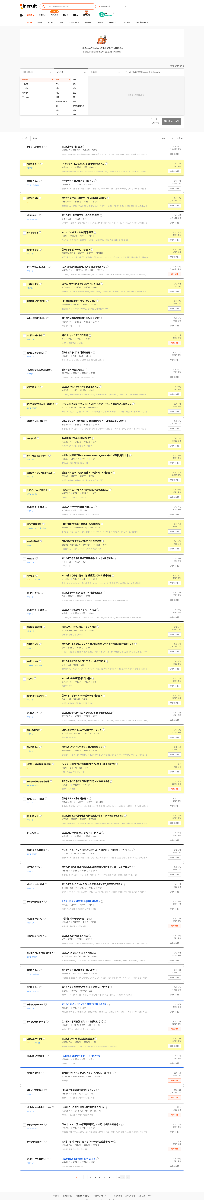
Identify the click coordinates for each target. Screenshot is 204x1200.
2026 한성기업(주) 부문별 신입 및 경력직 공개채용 (84, 198)
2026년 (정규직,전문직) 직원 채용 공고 (79, 953)
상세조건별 (73, 22)
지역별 (29, 22)
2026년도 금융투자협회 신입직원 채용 (79, 627)
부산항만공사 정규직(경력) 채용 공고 (78, 970)
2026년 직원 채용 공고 (72, 146)
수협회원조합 (32, 284)
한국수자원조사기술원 (36, 850)
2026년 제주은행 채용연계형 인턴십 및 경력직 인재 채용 (86, 575)
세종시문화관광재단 (35, 936)
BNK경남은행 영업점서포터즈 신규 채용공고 (81, 541)
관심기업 (36, 138)
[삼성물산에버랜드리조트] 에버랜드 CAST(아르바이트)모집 (88, 764)
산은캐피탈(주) (33, 387)
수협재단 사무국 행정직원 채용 (75, 918)
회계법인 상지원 (33, 1073)
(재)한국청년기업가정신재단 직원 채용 (78, 1158)
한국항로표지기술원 (35, 798)
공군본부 (30, 558)
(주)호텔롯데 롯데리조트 (37, 455)
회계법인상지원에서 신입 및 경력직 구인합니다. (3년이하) (87, 1073)
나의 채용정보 (141, 22)
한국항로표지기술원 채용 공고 (75, 798)
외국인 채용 (126, 22)
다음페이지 (123, 1177)
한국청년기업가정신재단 (37, 1159)
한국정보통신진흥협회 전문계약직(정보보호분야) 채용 (85, 781)
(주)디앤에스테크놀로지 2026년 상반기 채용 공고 (83, 266)
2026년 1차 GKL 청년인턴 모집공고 (78, 1038)
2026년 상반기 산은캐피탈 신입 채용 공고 (80, 386)
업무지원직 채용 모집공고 (73, 369)
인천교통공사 (32, 215)
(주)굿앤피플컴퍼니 (35, 1141)
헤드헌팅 (100, 22)
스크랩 (24, 138)
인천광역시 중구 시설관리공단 (39, 472)
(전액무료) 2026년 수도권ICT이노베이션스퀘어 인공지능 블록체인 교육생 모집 (96, 404)
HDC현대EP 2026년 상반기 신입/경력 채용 (81, 524)
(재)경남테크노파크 (35, 1004)
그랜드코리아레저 (34, 1038)
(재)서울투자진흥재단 (36, 318)
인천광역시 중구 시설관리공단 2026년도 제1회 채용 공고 (87, 472)
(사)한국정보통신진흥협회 (38, 781)
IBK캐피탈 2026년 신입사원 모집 (76, 438)
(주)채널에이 (32, 232)
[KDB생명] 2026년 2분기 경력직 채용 (78, 301)
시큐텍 (30, 678)
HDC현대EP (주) (34, 524)
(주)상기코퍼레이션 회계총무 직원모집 (78, 1090)
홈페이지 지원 (174, 154)
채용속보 (88, 22)
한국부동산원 (32, 249)
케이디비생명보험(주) (36, 301)
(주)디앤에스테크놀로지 (37, 266)
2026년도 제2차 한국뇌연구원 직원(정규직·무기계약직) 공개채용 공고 (92, 815)
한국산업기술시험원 (35, 884)
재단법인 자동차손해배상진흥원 (40, 953)
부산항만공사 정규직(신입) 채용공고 (77, 181)
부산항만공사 (32, 181)
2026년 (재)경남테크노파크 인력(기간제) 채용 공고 (84, 1004)
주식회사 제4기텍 (34, 335)
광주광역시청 (32, 644)
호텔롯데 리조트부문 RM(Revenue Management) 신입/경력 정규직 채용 (95, 455)
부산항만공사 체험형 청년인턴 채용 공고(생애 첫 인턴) (85, 987)
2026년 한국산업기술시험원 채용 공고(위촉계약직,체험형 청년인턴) (92, 884)
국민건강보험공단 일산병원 (38, 369)
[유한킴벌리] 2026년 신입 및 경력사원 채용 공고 (83, 163)
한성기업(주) (32, 198)
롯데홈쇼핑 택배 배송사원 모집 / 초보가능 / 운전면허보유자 (87, 1141)
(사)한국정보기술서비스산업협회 (40, 404)
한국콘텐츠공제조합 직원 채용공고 (77, 352)
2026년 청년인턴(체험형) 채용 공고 (77, 507)
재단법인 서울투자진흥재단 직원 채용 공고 (80, 318)
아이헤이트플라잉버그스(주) (39, 1107)
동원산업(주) (32, 661)
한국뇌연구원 (32, 815)
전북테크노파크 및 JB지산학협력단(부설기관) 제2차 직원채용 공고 (91, 1124)
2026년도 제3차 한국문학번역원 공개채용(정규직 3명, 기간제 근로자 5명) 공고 (96, 867)
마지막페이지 (128, 1177)
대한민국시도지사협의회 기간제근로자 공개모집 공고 (85, 489)
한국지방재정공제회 (35, 695)
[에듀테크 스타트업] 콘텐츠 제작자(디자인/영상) (83, 1107)
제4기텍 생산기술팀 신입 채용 (75, 335)
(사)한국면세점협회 (35, 901)
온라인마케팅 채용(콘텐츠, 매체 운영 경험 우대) (82, 1021)
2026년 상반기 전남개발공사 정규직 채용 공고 (82, 747)
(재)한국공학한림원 (35, 146)
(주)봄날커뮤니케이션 (36, 1021)
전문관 (111, 22)
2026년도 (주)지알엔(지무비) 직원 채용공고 (81, 832)
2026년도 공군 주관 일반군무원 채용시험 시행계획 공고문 (87, 558)
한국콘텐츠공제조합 (35, 352)
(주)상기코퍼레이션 (35, 1090)
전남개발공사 (32, 747)
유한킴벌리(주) (33, 164)
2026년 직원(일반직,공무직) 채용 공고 (79, 609)
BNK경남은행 (33, 541)
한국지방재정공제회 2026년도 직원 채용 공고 (82, 695)
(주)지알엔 (31, 833)
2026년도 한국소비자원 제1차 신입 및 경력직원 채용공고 (87, 712)
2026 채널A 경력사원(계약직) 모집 (77, 232)
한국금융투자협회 (34, 627)
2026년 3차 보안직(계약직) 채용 (76, 678)
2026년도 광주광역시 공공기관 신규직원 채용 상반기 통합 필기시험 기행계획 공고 (97, 644)
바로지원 (174, 274)
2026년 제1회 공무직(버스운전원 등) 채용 (80, 215)
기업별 (50, 22)
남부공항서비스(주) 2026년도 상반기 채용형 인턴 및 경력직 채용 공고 (92, 421)
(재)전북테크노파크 (35, 1124)
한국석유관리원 (33, 592)
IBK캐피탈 (31, 438)
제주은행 (30, 575)
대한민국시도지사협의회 (37, 489)
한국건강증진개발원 (35, 507)
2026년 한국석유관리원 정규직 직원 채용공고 (82, 592)
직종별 (39, 22)
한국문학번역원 (33, 867)
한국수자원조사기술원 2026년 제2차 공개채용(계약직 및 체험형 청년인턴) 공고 (96, 850)
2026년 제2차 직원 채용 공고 (75, 935)
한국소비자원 (32, 713)
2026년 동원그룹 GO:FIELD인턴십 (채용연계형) (83, 661)
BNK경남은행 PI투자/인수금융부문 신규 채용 (81, 730)
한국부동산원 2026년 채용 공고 (76, 249)
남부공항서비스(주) (35, 421)
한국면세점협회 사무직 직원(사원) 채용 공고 (81, 901)
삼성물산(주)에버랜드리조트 (39, 764)
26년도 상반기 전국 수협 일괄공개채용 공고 (81, 284)
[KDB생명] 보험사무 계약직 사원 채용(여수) (81, 1055)
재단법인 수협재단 (34, 918)
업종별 (60, 22)
